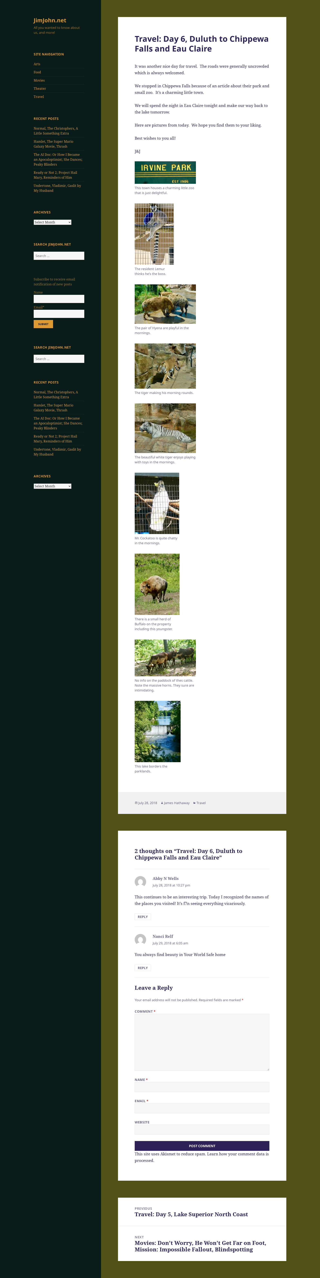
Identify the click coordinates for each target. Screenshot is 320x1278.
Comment (145, 1011)
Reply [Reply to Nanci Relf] (143, 968)
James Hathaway (177, 803)
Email (141, 1101)
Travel (39, 96)
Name (141, 1079)
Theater (40, 88)
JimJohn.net (50, 20)
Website (142, 1122)
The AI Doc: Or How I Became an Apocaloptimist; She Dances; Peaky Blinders (58, 159)
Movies (39, 80)
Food (37, 72)
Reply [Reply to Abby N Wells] (143, 916)
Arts (37, 64)
